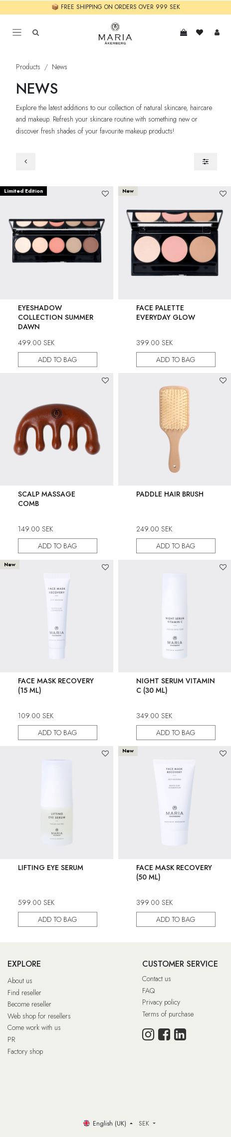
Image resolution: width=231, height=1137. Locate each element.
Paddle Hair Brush (170, 494)
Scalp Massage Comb (46, 498)
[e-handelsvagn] (184, 32)
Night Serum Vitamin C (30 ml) (175, 685)
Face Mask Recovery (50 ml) (174, 872)
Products (28, 67)
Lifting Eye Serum (50, 867)
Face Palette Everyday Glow (165, 312)
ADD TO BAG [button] (57, 359)
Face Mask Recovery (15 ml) (56, 685)
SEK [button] (145, 1123)
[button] (105, 194)
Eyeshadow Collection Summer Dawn (55, 316)
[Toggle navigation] (16, 32)
